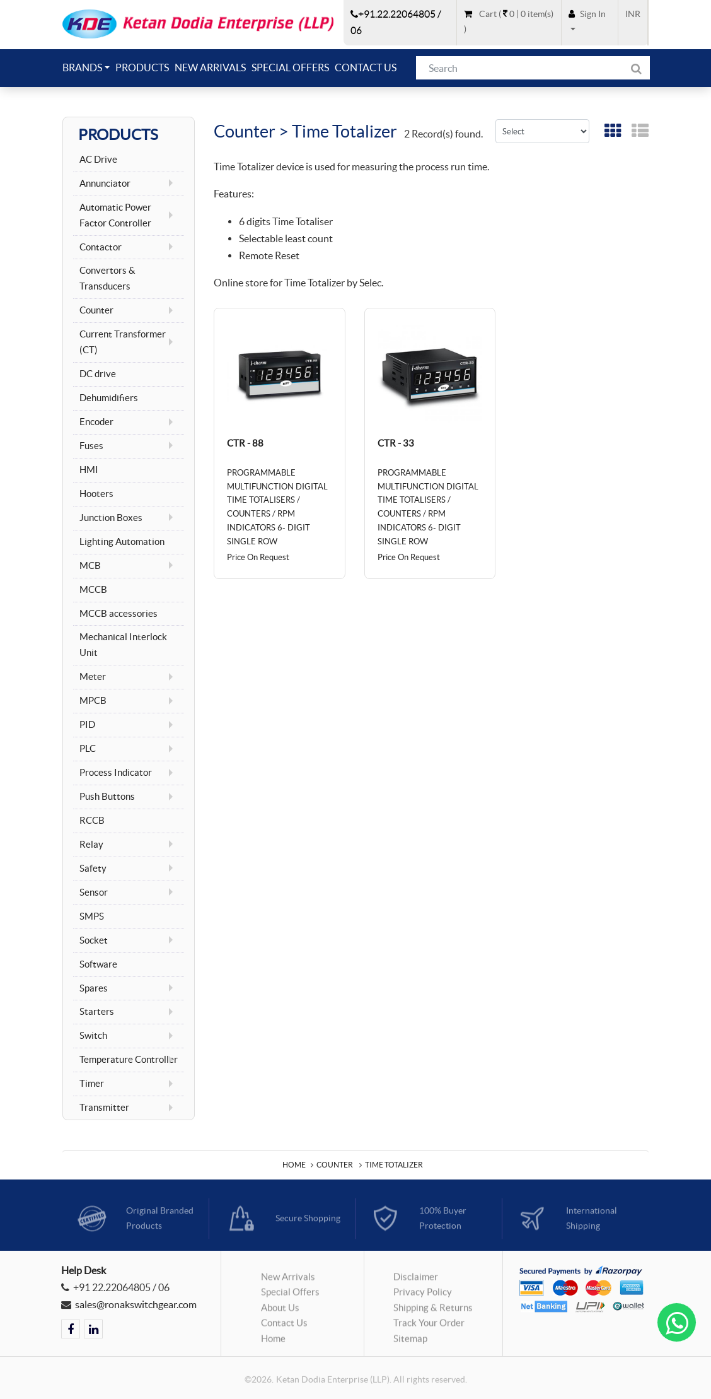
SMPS (91, 916)
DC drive (97, 374)
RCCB (92, 821)
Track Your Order (429, 1328)
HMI (88, 470)
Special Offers (290, 67)
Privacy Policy (422, 1297)
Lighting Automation (122, 542)
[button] (590, 22)
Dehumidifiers (108, 398)
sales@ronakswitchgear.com (136, 1304)
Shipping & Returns (433, 1313)
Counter (334, 1165)
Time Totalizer (394, 1165)
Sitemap (410, 1343)
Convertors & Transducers (108, 278)
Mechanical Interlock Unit (124, 645)
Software (98, 964)
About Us (280, 1313)
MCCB (93, 590)
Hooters (96, 494)
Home (294, 1165)
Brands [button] (82, 67)
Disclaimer (415, 1282)
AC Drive (98, 160)
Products (142, 67)
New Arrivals (210, 67)
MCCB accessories (118, 614)
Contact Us (365, 67)
